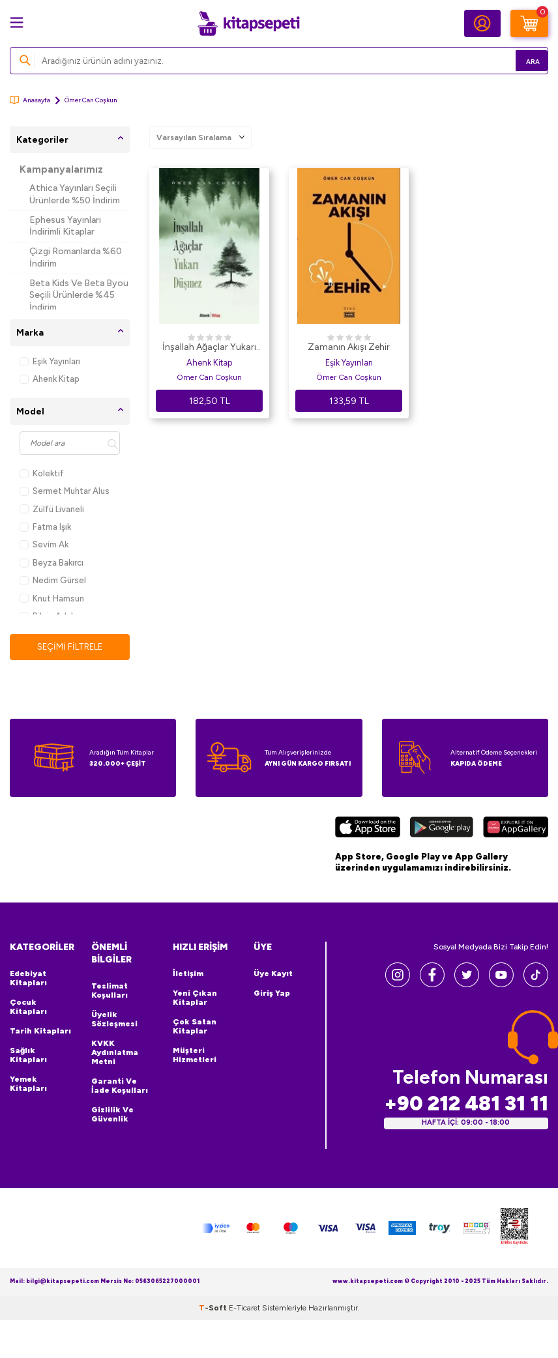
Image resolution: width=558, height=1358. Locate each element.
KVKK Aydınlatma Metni (114, 1053)
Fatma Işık (45, 527)
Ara (519, 60)
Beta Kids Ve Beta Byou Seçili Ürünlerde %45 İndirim (78, 295)
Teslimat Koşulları (109, 991)
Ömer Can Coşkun (209, 377)
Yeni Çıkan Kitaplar (195, 998)
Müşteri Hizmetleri (194, 1056)
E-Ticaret (244, 1308)
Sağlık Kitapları (28, 1056)
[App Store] (367, 829)
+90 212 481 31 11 (466, 1104)
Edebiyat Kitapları (28, 979)
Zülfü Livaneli (52, 509)
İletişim (188, 974)
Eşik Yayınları (50, 361)
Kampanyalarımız (61, 169)
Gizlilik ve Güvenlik (112, 1115)
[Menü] (16, 22)
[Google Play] (442, 829)
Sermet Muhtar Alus (65, 491)
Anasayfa (30, 100)
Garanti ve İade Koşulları (119, 1086)
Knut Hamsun (52, 598)
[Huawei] (515, 829)
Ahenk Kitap (50, 379)
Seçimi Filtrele (70, 646)
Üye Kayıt (273, 974)
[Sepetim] (529, 23)
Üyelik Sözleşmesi (114, 1020)
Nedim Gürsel (53, 580)
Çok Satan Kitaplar (194, 1027)
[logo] (248, 23)
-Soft (214, 1308)
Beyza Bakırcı (51, 563)
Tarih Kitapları (40, 1031)
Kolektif (42, 473)
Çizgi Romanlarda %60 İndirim (75, 257)
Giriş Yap (272, 993)
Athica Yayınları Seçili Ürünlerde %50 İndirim (74, 194)
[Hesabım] (482, 23)
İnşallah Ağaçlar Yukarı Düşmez (209, 347)
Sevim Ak (44, 544)
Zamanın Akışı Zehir (349, 347)
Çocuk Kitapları (28, 1007)
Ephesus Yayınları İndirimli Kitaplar (65, 226)
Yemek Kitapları (28, 1084)
